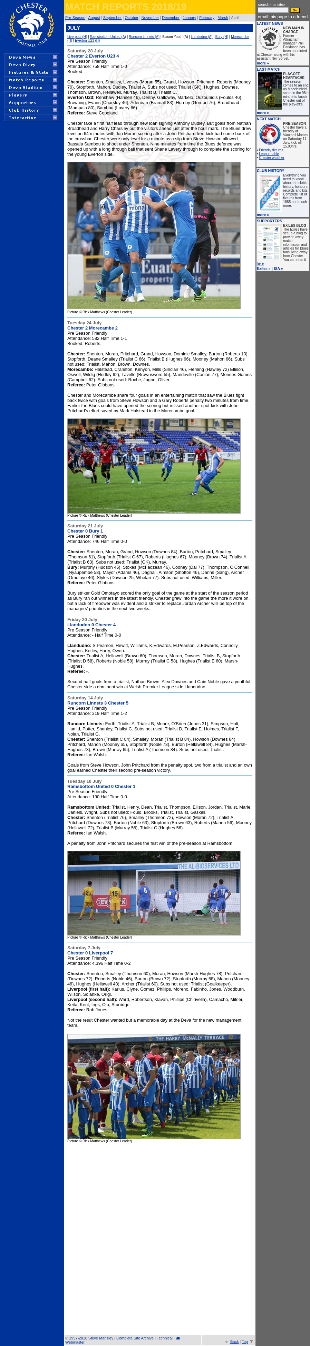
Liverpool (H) (77, 37)
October (131, 18)
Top (245, 1341)
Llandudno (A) (202, 37)
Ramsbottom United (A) (108, 37)
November (150, 18)
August (94, 18)
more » (263, 63)
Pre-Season (75, 18)
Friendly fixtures (271, 150)
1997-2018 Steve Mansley (91, 1338)
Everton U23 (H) (87, 40)
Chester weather (271, 158)
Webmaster (75, 1342)
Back (234, 1341)
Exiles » (264, 268)
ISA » (278, 268)
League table (269, 154)
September (112, 18)
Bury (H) (221, 37)
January (189, 18)
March (222, 18)
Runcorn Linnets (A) (144, 37)
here (260, 263)
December (171, 18)
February (206, 18)
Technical (165, 1338)
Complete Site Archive (135, 1338)
